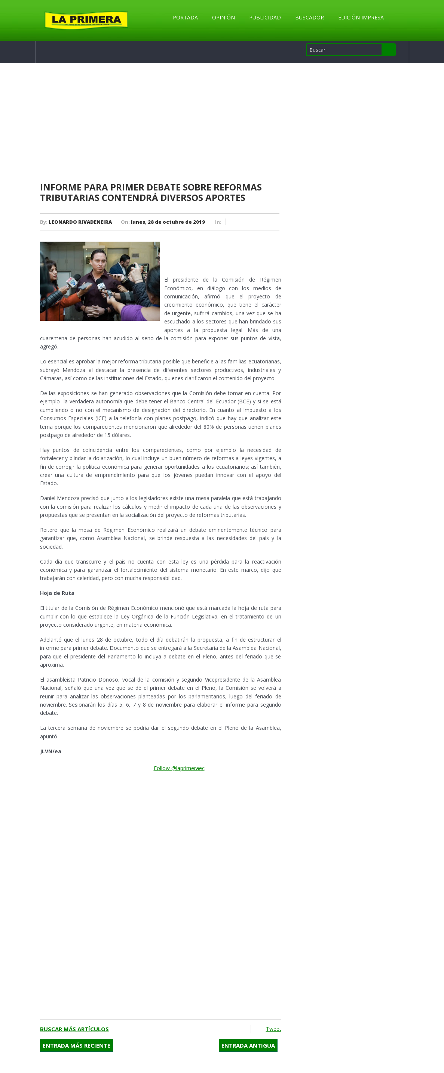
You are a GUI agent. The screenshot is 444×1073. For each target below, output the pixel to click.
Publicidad (265, 17)
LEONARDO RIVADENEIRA (80, 221)
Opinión (223, 17)
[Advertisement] (160, 123)
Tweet (273, 1028)
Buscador (309, 17)
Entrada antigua (248, 1045)
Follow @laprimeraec (179, 768)
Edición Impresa (361, 17)
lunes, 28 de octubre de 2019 (168, 221)
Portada (185, 17)
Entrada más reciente (76, 1045)
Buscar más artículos (74, 1029)
